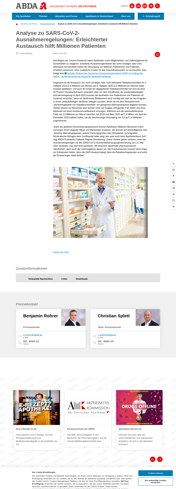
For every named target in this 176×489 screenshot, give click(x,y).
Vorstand (133, 422)
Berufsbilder (109, 418)
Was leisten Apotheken (113, 415)
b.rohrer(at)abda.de (32, 264)
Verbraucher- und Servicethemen (62, 438)
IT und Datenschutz (25, 425)
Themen (43, 16)
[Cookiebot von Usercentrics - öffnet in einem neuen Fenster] (16, 484)
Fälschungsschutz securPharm (30, 436)
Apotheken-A (109, 432)
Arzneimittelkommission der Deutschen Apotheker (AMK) (33, 412)
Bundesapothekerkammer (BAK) (142, 415)
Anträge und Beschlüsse (139, 440)
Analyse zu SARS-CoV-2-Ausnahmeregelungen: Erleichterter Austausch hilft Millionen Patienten (98, 24)
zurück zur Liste (61, 181)
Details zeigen (130, 484)
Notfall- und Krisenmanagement (30, 432)
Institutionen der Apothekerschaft (142, 436)
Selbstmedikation (85, 430)
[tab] (40, 208)
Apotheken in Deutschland (99, 16)
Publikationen (61, 443)
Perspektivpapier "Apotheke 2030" (89, 435)
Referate (21, 443)
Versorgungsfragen (86, 426)
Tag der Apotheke (85, 415)
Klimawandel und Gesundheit (29, 429)
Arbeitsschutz (23, 421)
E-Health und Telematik (88, 419)
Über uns (126, 16)
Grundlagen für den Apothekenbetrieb (111, 423)
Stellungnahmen (62, 426)
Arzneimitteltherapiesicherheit (90, 422)
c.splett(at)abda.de (107, 264)
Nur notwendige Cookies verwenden (155, 459)
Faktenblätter (61, 433)
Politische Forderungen (88, 411)
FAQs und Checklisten (27, 440)
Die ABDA (134, 411)
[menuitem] (28, 23)
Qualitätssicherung (25, 418)
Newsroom (60, 415)
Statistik (59, 429)
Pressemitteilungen (47, 24)
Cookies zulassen (155, 451)
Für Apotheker (23, 16)
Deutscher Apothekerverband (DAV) (144, 419)
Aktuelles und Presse (66, 16)
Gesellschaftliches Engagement (142, 443)
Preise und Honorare (112, 428)
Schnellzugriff (151, 16)
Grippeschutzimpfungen (88, 440)
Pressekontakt (61, 422)
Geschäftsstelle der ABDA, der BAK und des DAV (143, 427)
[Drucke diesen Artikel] (157, 54)
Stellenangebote (136, 432)
